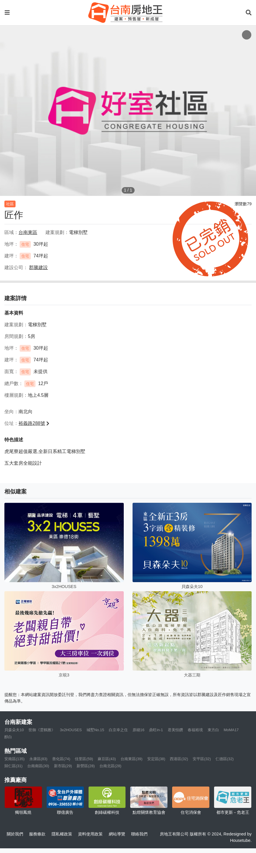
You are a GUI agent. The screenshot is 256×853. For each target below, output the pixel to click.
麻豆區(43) (107, 759)
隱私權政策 (62, 834)
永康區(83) (38, 759)
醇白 (8, 737)
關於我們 (15, 834)
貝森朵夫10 (14, 730)
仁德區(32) (225, 759)
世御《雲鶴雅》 (41, 730)
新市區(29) (63, 766)
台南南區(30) (38, 766)
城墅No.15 (95, 730)
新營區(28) (86, 766)
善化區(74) (61, 759)
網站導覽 (117, 834)
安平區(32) (202, 759)
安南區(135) (14, 759)
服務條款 (37, 834)
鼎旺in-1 (156, 730)
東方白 (213, 730)
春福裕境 (195, 730)
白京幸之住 (118, 730)
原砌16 (138, 730)
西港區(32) (179, 759)
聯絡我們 (139, 834)
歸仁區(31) (13, 766)
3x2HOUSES (71, 730)
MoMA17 (231, 730)
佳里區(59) (84, 759)
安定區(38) (156, 759)
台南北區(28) (110, 766)
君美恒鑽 (175, 730)
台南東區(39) (132, 759)
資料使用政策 (90, 834)
